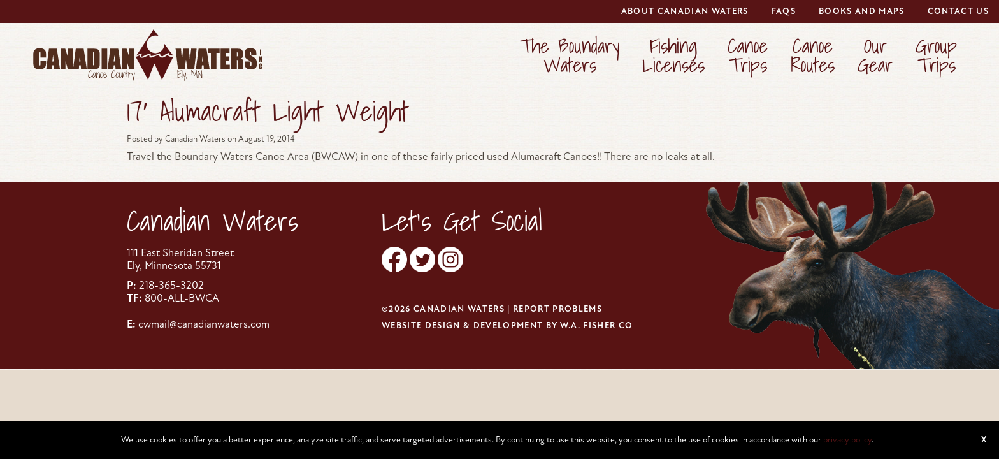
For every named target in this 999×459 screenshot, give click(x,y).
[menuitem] (685, 11)
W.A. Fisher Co (596, 325)
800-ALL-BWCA (182, 298)
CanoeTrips (748, 55)
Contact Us (958, 11)
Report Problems (557, 308)
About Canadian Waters (685, 11)
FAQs (784, 11)
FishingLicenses (673, 55)
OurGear (875, 55)
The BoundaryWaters (569, 55)
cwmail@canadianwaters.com (204, 324)
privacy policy (847, 439)
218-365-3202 (171, 285)
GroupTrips (936, 55)
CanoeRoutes (813, 55)
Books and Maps (862, 11)
